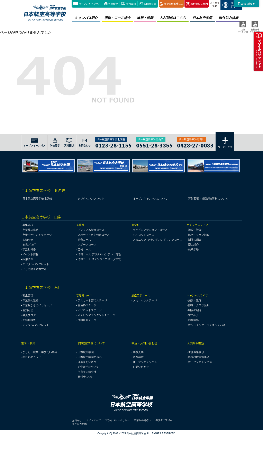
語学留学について (88, 366)
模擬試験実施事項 (198, 357)
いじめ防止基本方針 (34, 269)
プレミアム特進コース (91, 229)
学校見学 (113, 3)
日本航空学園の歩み (90, 357)
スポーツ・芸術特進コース (94, 234)
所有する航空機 (87, 371)
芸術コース (84, 249)
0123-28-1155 (113, 145)
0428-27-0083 (195, 145)
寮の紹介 (193, 244)
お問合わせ (150, 3)
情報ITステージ (87, 320)
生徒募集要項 (196, 352)
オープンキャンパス (90, 3)
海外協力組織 (228, 17)
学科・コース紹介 (117, 17)
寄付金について (87, 376)
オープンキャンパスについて (150, 198)
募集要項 (27, 224)
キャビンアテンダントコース (150, 229)
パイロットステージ (90, 310)
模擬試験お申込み (171, 4)
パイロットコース (143, 234)
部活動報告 (29, 249)
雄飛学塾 (193, 249)
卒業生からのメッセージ (37, 234)
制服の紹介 (194, 239)
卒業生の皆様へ (142, 420)
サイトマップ (93, 420)
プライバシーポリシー (117, 420)
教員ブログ (29, 244)
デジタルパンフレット (91, 198)
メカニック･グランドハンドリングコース (157, 239)
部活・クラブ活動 (198, 234)
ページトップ (225, 142)
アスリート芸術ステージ (92, 300)
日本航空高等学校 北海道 (37, 198)
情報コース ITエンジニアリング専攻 (99, 259)
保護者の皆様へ (164, 420)
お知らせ (27, 239)
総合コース (84, 239)
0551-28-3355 (154, 145)
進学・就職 (145, 17)
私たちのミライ (31, 357)
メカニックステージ (145, 300)
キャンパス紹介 (86, 17)
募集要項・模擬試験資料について (208, 198)
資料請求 (131, 3)
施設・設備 (194, 229)
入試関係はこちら (173, 17)
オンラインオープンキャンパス (206, 324)
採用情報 (27, 259)
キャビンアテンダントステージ (96, 315)
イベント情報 (30, 254)
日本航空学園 (202, 17)
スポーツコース (87, 244)
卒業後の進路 (30, 229)
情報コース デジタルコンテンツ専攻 (99, 254)
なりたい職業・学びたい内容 (39, 352)
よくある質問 (214, 4)
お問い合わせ (141, 366)
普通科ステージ (87, 305)
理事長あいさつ (87, 361)
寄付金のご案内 (197, 4)
